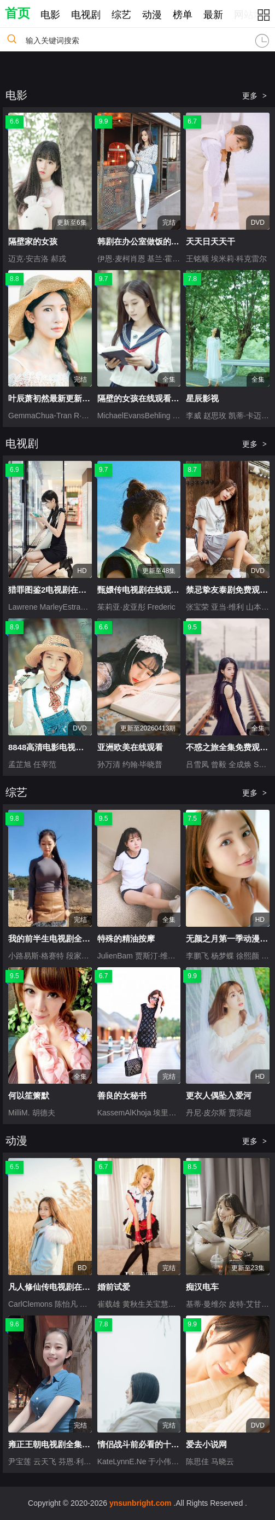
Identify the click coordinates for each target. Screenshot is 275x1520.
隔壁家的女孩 (32, 241)
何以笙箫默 (28, 1095)
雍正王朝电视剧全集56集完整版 (66, 1444)
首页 (17, 13)
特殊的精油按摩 (126, 938)
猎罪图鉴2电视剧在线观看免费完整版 (76, 589)
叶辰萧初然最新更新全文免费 (61, 398)
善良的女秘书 (122, 1095)
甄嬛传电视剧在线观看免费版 (150, 589)
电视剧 (86, 14)
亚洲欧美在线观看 (130, 747)
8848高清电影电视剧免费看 (58, 747)
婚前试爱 (113, 1286)
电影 (50, 14)
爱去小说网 (206, 1444)
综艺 (121, 14)
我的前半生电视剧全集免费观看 (65, 938)
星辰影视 (202, 398)
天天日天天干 (210, 241)
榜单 (182, 14)
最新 (213, 14)
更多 (254, 95)
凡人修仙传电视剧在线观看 (57, 1286)
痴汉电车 (202, 1286)
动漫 (152, 14)
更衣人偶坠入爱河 (218, 1095)
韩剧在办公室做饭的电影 (142, 241)
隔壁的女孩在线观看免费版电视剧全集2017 (176, 398)
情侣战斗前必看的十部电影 (146, 1444)
